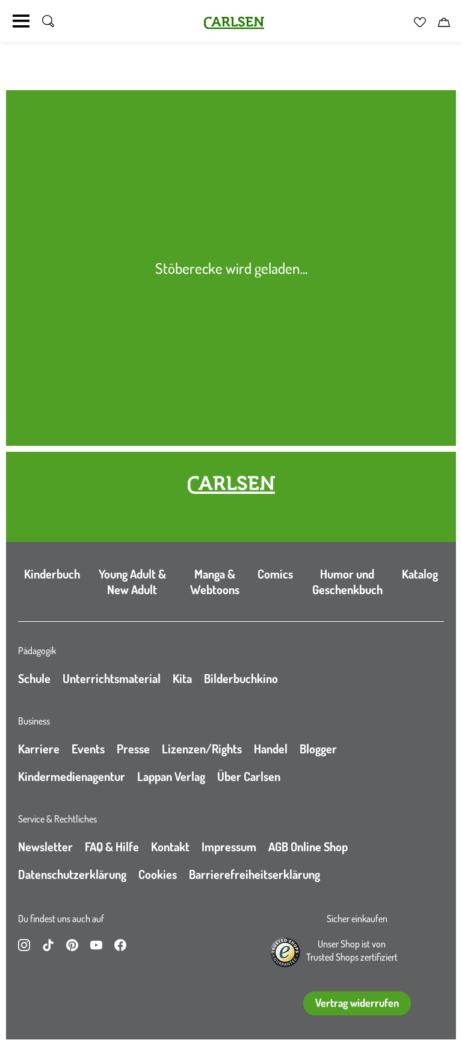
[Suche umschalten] (48, 21)
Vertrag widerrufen (357, 1002)
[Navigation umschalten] (21, 21)
